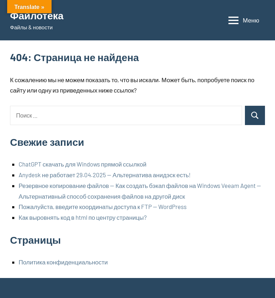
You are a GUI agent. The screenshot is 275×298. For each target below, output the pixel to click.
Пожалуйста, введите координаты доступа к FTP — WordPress (103, 206)
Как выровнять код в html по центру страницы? (83, 217)
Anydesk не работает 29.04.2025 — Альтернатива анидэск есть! (104, 174)
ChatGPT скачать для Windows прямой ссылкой (82, 164)
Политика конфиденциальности (63, 261)
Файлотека (36, 15)
